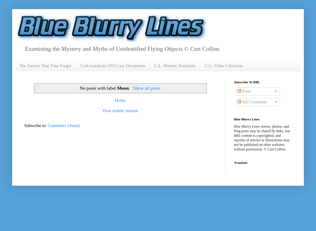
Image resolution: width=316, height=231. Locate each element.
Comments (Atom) (64, 125)
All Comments (252, 102)
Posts (244, 91)
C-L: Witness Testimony (175, 66)
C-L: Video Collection (224, 66)
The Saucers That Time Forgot (45, 66)
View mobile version (120, 111)
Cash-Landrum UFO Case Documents (113, 66)
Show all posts (146, 88)
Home (120, 100)
